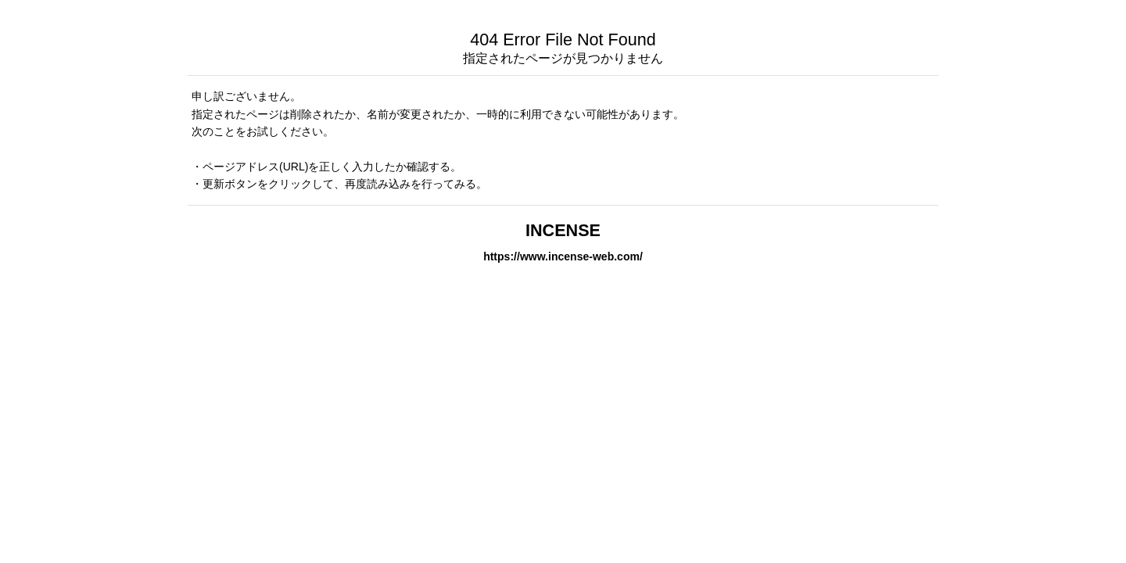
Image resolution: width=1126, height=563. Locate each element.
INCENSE (563, 230)
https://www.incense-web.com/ (563, 256)
